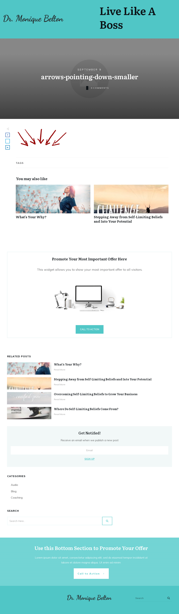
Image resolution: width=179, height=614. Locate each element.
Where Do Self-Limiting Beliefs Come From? (86, 409)
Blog (13, 491)
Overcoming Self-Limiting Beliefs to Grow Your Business (95, 394)
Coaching (17, 497)
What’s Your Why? (53, 206)
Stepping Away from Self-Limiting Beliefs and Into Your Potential (131, 206)
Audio (14, 485)
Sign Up (89, 458)
